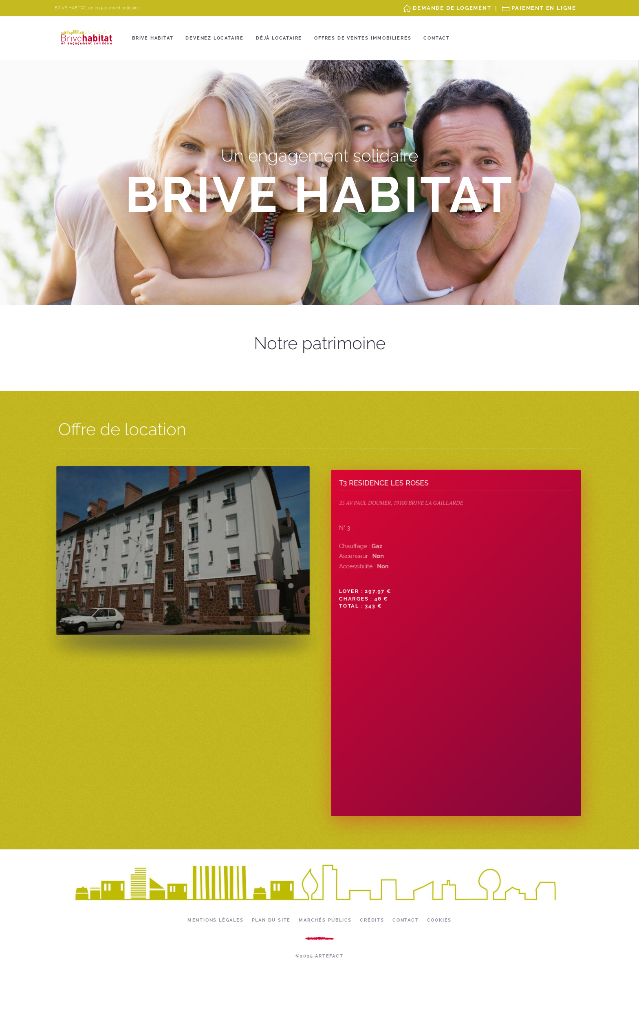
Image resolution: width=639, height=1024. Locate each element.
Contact (436, 38)
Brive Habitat (152, 38)
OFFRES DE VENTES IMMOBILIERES (362, 38)
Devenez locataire (214, 38)
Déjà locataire (279, 38)
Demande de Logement (452, 8)
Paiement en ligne (543, 8)
